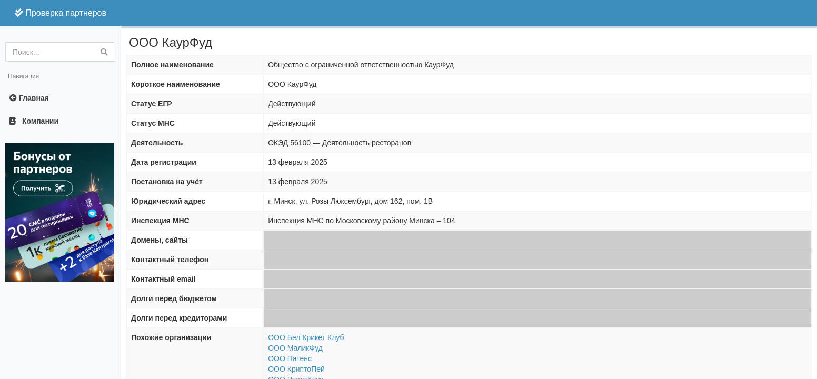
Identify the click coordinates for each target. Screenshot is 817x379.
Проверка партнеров (60, 12)
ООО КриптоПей (296, 369)
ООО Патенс (290, 358)
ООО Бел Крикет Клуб (306, 337)
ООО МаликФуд (295, 348)
